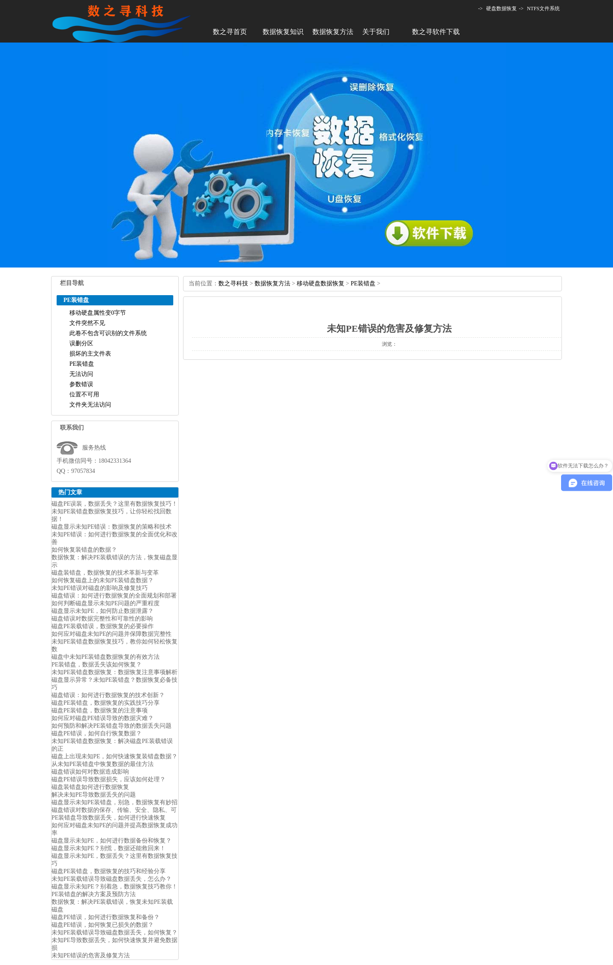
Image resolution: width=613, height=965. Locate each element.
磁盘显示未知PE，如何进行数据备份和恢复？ (112, 840)
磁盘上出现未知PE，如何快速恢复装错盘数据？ (115, 756)
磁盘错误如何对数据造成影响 (90, 772)
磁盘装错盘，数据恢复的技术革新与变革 (105, 572)
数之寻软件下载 (436, 31)
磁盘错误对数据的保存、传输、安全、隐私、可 (114, 810)
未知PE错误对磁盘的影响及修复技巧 (100, 588)
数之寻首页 (230, 31)
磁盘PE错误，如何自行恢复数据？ (97, 733)
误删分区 (81, 343)
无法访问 (81, 374)
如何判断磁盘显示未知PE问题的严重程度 (106, 603)
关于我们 (376, 31)
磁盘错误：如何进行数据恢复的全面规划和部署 (114, 595)
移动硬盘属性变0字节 (97, 313)
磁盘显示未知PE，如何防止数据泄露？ (103, 611)
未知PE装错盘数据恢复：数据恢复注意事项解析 (115, 672)
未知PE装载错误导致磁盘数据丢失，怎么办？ (112, 879)
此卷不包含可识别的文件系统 (108, 333)
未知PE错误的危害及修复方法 (91, 955)
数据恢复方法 (332, 31)
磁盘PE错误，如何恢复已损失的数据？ (103, 925)
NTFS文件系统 (543, 8)
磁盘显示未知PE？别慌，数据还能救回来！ (109, 848)
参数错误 (81, 384)
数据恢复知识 (283, 31)
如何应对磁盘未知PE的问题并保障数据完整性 (112, 634)
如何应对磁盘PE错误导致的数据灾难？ (103, 718)
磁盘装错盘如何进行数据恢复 (90, 787)
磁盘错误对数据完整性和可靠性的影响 (102, 618)
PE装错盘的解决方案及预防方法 (94, 894)
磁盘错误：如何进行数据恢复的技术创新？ (108, 695)
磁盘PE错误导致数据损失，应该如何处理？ (109, 779)
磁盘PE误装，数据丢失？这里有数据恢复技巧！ (115, 504)
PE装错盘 (81, 364)
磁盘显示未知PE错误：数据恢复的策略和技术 (112, 527)
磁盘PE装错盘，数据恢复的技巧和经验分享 (109, 871)
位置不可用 (84, 394)
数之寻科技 (233, 283)
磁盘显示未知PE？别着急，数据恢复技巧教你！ (115, 886)
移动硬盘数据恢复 (320, 283)
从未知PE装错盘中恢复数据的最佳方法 (103, 764)
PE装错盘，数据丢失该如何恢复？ (97, 664)
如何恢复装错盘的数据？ (84, 550)
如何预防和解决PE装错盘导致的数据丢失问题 (112, 726)
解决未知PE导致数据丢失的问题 (94, 794)
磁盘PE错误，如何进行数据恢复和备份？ (106, 917)
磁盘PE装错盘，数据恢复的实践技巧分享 (106, 703)
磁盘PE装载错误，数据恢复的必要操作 (103, 626)
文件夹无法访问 (90, 404)
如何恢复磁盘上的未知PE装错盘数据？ (103, 580)
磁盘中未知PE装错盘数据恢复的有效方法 (106, 657)
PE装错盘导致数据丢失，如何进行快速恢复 (109, 817)
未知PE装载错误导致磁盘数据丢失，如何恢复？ (115, 932)
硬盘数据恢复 (501, 8)
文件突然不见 (87, 323)
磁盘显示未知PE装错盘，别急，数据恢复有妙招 (115, 802)
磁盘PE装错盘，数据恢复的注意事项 (100, 710)
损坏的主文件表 (90, 353)
